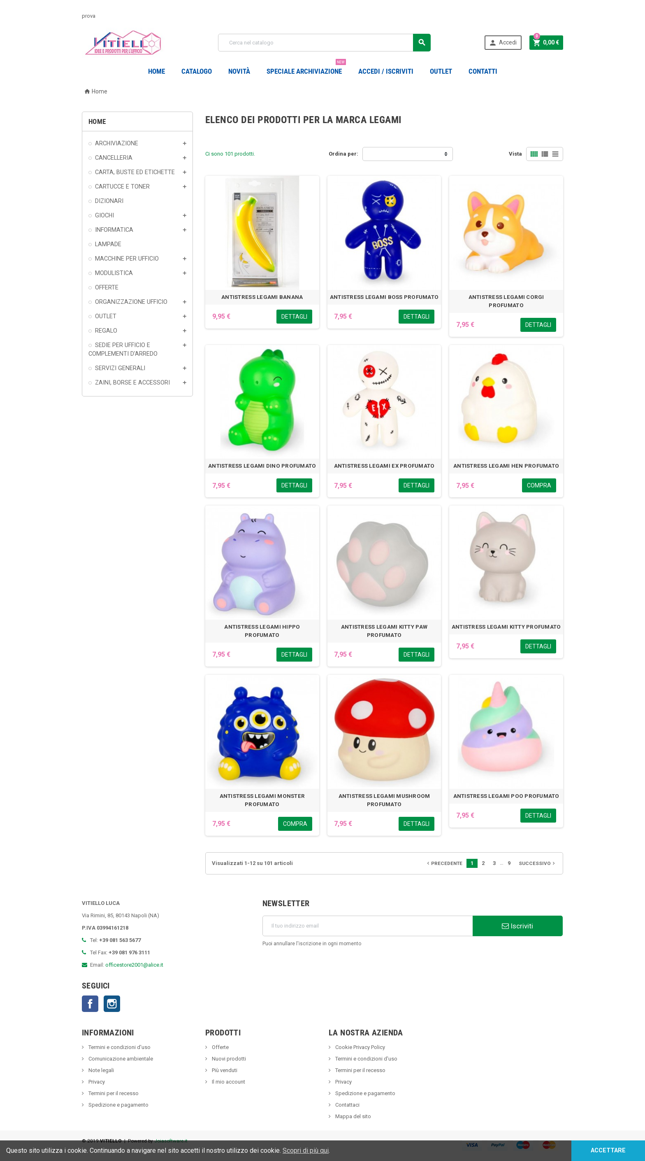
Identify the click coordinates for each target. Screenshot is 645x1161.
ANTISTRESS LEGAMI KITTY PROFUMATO (506, 627)
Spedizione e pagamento (117, 1105)
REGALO (106, 330)
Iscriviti (517, 926)
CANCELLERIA (113, 157)
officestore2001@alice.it (134, 965)
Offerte (220, 1047)
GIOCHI (104, 215)
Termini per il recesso (113, 1093)
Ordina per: (343, 154)
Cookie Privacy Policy (359, 1047)
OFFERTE (106, 287)
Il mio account (228, 1082)
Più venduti (224, 1070)
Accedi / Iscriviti (385, 71)
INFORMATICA (114, 229)
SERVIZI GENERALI (120, 368)
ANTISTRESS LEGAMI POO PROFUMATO (506, 796)
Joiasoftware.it (171, 1141)
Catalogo (196, 71)
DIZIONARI (109, 201)
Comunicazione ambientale (120, 1059)
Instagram (112, 1003)
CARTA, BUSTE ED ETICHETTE (135, 172)
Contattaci (347, 1105)
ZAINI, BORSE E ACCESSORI (132, 382)
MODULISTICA (114, 273)
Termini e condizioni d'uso (119, 1047)
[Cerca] (324, 42)
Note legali (100, 1070)
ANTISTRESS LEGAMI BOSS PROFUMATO (384, 297)
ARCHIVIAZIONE (116, 143)
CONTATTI (483, 71)
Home (156, 71)
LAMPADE (108, 244)
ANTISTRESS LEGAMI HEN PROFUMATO (506, 466)
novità (239, 71)
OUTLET (441, 71)
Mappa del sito (352, 1116)
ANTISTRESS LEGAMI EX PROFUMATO (384, 466)
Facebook (90, 1003)
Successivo (538, 863)
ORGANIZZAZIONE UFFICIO (131, 301)
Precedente (443, 863)
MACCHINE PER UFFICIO (127, 258)
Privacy (96, 1082)
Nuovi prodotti (228, 1059)
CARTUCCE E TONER (122, 186)
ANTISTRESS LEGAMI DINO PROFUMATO (262, 466)
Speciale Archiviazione (306, 68)
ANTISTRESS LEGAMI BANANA (262, 297)
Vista (515, 154)
